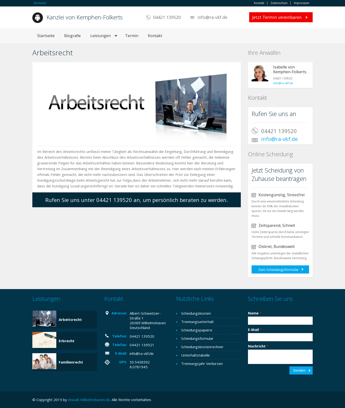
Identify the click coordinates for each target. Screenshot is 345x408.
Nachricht (258, 346)
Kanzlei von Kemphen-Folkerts (84, 17)
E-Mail (255, 329)
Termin (131, 35)
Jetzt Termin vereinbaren (277, 17)
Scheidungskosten (196, 313)
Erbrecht (67, 340)
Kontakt (259, 3)
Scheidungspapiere (196, 330)
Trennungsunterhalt (197, 321)
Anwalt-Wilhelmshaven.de (89, 399)
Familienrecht (71, 362)
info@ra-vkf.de (212, 17)
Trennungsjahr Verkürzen (202, 363)
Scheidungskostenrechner (202, 346)
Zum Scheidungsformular (278, 269)
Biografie (72, 35)
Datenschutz (279, 3)
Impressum (301, 3)
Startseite (40, 3)
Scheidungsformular (197, 338)
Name (254, 313)
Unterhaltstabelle (195, 355)
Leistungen (100, 35)
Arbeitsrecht (70, 319)
